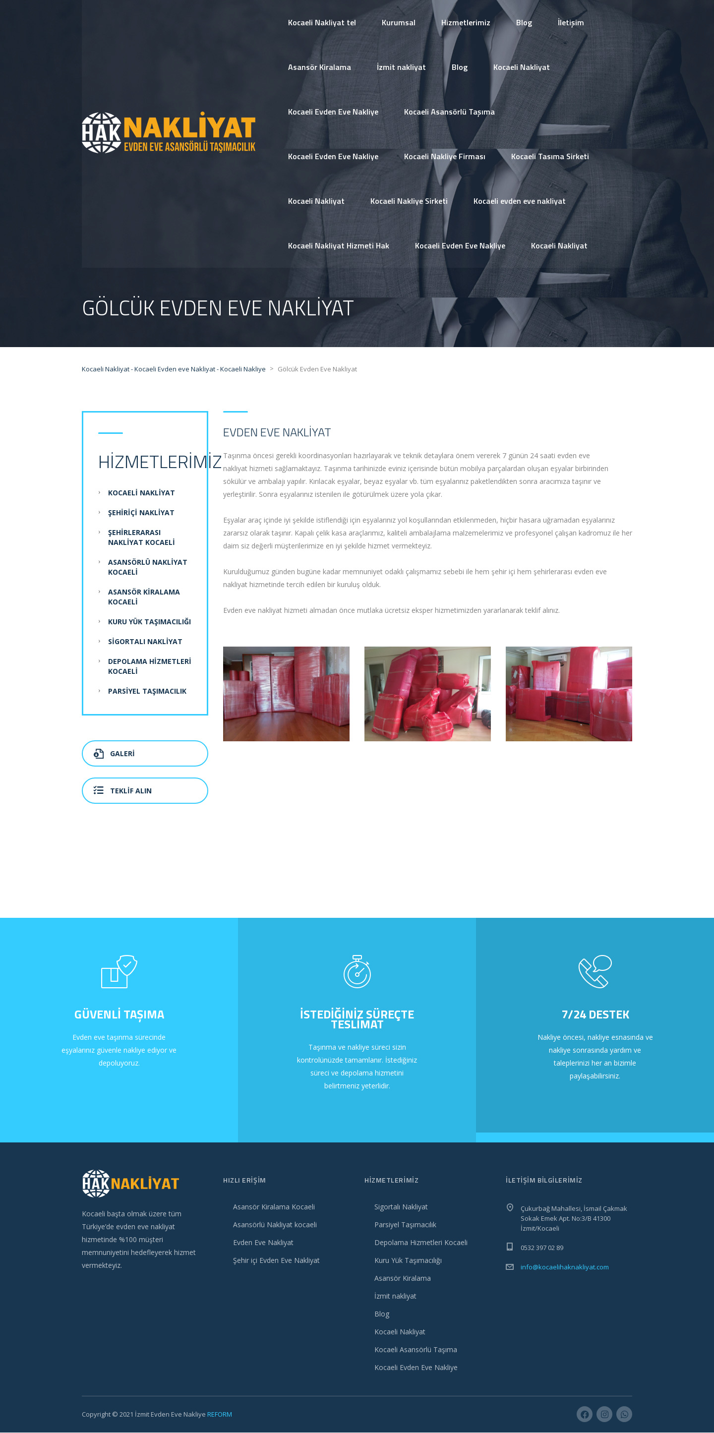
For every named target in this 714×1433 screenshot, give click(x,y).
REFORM (219, 1414)
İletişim (571, 22)
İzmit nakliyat (401, 67)
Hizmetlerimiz (465, 22)
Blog (524, 22)
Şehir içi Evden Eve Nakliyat (276, 1260)
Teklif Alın (123, 791)
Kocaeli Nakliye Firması (444, 156)
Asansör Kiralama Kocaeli (274, 1207)
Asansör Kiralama (319, 67)
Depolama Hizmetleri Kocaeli (421, 1243)
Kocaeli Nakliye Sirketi (409, 201)
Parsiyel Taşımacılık (147, 691)
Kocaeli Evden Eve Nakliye (333, 112)
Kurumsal (399, 22)
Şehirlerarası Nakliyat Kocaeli (141, 537)
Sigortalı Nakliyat (145, 642)
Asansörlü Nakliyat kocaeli (275, 1225)
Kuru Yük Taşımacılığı (149, 622)
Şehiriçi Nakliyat (141, 513)
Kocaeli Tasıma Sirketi (550, 156)
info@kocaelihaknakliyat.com (565, 1267)
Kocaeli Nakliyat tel (322, 22)
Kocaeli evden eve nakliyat (520, 201)
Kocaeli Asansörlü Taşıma (449, 112)
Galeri (114, 754)
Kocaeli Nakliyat (521, 67)
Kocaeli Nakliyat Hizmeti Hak (338, 245)
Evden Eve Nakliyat (263, 1243)
